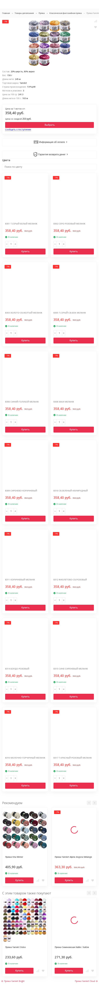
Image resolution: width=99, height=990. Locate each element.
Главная (6, 13)
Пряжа (42, 13)
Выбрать (50, 124)
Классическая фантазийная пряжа (66, 13)
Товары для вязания (24, 13)
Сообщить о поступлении (18, 129)
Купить (25, 251)
